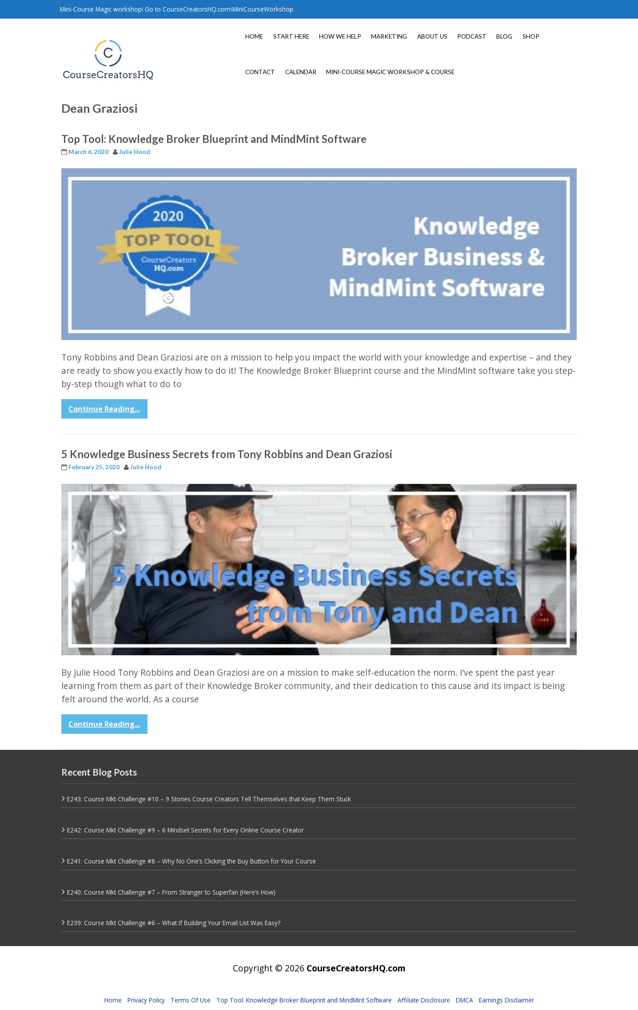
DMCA (464, 1000)
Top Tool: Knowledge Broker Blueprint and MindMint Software (214, 138)
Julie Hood (134, 151)
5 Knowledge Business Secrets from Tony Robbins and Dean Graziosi (226, 454)
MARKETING (389, 36)
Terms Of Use (191, 1000)
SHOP (530, 36)
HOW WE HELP (340, 36)
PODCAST (471, 36)
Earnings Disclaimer (506, 1000)
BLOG (504, 36)
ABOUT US (432, 36)
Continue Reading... (104, 409)
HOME (254, 36)
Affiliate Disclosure (424, 1000)
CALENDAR (300, 71)
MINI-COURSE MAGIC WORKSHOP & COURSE (390, 71)
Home (113, 1000)
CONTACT (260, 71)
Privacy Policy (146, 1000)
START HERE (291, 36)
